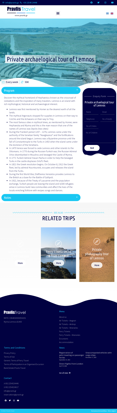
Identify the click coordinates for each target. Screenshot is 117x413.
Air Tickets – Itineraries (68, 327)
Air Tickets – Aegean (67, 320)
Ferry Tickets (64, 331)
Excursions (63, 338)
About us (62, 317)
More (20, 262)
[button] (58, 13)
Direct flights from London (71, 363)
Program (9, 90)
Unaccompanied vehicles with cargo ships (99, 353)
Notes (7, 197)
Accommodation (66, 342)
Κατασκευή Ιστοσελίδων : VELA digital (103, 411)
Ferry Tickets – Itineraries (69, 335)
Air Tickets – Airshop (67, 324)
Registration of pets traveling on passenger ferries (71, 355)
